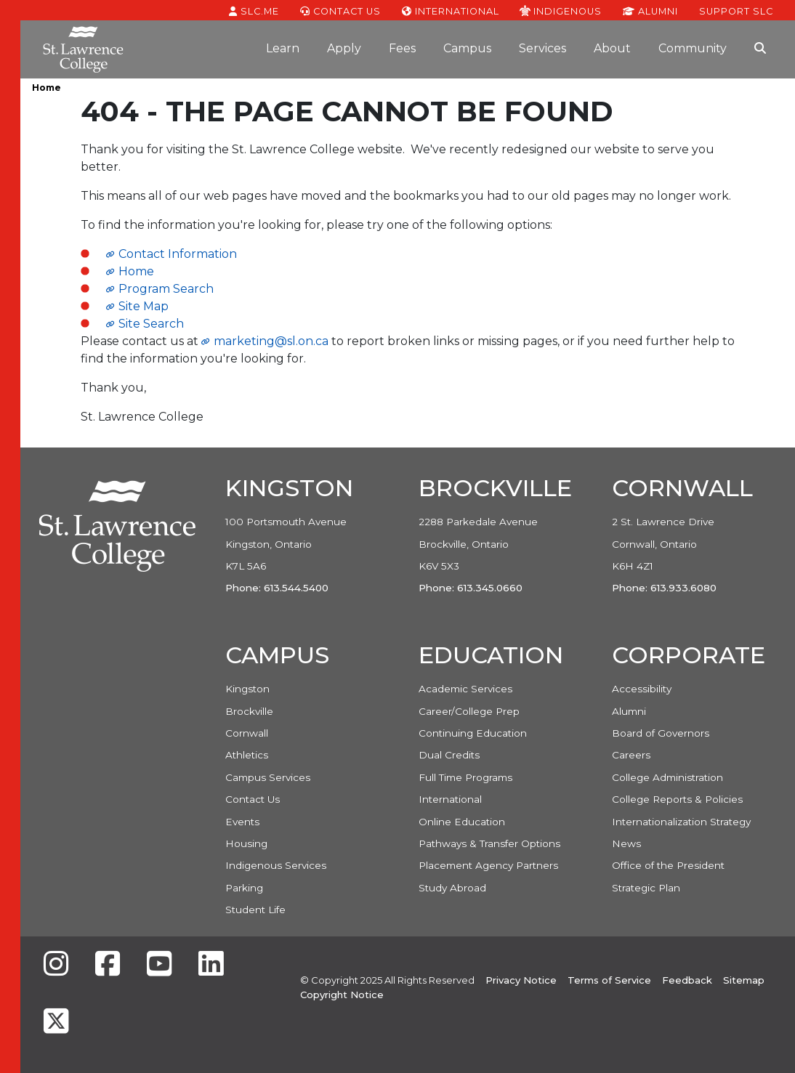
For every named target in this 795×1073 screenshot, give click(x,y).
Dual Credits (449, 755)
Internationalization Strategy (681, 821)
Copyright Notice (342, 994)
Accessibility (641, 689)
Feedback (687, 980)
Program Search (166, 289)
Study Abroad (452, 888)
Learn (282, 48)
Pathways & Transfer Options (489, 843)
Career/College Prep (469, 711)
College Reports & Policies (677, 799)
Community (692, 48)
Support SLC (736, 10)
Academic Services (465, 689)
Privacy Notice (521, 980)
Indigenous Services (275, 865)
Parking (244, 888)
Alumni (650, 10)
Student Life (255, 909)
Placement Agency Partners (488, 865)
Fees (402, 48)
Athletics (246, 755)
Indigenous (561, 10)
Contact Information (177, 254)
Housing (246, 843)
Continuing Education (473, 733)
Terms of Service (609, 980)
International (450, 10)
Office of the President (668, 865)
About (612, 48)
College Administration (667, 777)
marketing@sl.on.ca (271, 341)
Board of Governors (660, 733)
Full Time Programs (465, 777)
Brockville (249, 711)
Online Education (462, 821)
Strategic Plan (646, 888)
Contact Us (340, 10)
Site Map (143, 306)
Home (46, 87)
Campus (467, 48)
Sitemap (743, 980)
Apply (344, 48)
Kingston (247, 689)
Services (542, 48)
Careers (631, 755)
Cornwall (246, 733)
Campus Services (267, 777)
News (626, 843)
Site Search (151, 324)
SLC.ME (254, 10)
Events (242, 821)
